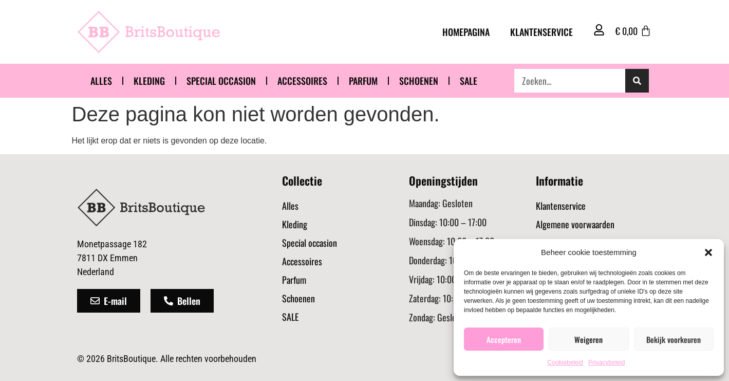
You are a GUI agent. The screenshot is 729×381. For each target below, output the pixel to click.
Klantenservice (541, 32)
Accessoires (302, 80)
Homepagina (466, 32)
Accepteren (504, 339)
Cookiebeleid (565, 362)
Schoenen (418, 80)
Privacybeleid (606, 362)
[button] (708, 252)
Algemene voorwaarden (575, 224)
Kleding (149, 80)
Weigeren (588, 339)
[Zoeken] (637, 81)
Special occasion (221, 80)
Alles (101, 80)
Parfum (363, 80)
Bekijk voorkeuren (673, 339)
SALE (468, 80)
